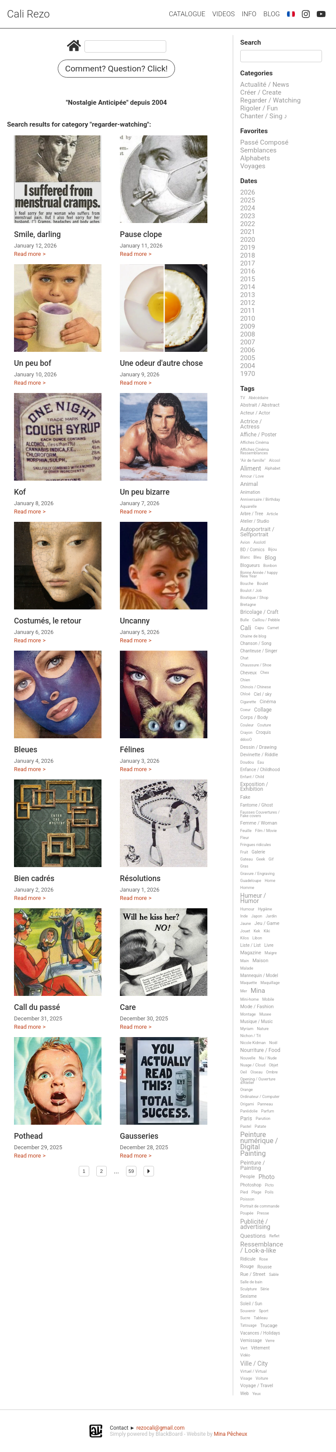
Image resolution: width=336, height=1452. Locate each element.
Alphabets (255, 158)
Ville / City (254, 1364)
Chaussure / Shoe (255, 665)
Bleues (25, 749)
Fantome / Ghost (256, 805)
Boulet (262, 583)
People (247, 1177)
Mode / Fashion (257, 1007)
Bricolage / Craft (259, 612)
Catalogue (187, 14)
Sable (274, 1274)
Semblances (258, 150)
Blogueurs (250, 565)
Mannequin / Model (259, 975)
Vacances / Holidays (260, 1333)
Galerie (258, 852)
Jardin (271, 916)
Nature (263, 1029)
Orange (246, 1089)
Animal (249, 484)
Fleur (244, 837)
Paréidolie (249, 1111)
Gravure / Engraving (257, 873)
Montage (248, 1014)
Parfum (267, 1111)
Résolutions (140, 878)
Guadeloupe (250, 880)
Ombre (272, 1072)
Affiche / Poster (258, 434)
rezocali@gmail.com (160, 1428)
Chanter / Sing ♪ (263, 116)
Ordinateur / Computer (260, 1096)
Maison (260, 961)
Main (244, 961)
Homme (247, 887)
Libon (257, 938)
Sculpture (248, 1289)
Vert (244, 1348)
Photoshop (250, 1185)
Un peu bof (32, 363)
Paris (246, 1118)
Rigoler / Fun (259, 108)
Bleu (257, 557)
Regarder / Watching (270, 100)
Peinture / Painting (252, 1165)
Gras (244, 866)
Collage (263, 710)
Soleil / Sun (251, 1304)
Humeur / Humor (253, 898)
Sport (264, 1311)
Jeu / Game (267, 923)
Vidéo (245, 1355)
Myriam (246, 1029)
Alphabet (272, 468)
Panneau (265, 1104)
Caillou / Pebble (266, 620)
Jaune (245, 923)
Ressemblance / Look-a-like (261, 1248)
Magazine (250, 953)
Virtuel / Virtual (253, 1371)
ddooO (246, 739)
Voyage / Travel (256, 1386)
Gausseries (139, 1136)
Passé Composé (264, 142)
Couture (264, 725)
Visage (246, 1378)
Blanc (245, 557)
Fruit (244, 852)
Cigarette (248, 702)
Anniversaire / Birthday (260, 499)
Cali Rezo (28, 14)
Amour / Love (252, 476)
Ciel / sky (263, 694)
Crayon (246, 732)
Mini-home (249, 999)
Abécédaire (258, 398)
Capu (259, 628)
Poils (269, 1192)
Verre (269, 1340)
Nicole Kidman (253, 1043)
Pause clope (141, 234)
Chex (264, 672)
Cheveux (248, 673)
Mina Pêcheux (230, 1434)
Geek (260, 859)
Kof (20, 492)
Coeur (245, 710)
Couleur (247, 725)
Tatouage (248, 1325)
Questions (253, 1236)
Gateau (246, 859)
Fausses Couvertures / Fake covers (260, 814)
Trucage (268, 1326)
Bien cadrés (34, 878)
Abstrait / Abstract (260, 405)
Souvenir (248, 1311)
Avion (245, 542)
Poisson (247, 1199)
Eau (260, 762)
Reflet (274, 1236)
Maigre (271, 953)
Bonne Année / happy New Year (258, 574)
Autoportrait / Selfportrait (257, 532)
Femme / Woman (258, 823)
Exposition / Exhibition (254, 787)
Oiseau (256, 1072)
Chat (244, 658)
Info (249, 14)
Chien (245, 680)
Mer (243, 991)
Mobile (268, 999)
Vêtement (260, 1348)
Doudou (247, 762)
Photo (267, 1177)
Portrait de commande (260, 1206)
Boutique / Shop (254, 597)
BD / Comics (252, 550)
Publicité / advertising (255, 1224)
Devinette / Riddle (259, 755)
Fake (245, 797)
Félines (132, 749)
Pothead (28, 1136)
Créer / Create (260, 92)
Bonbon (270, 565)
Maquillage (270, 983)
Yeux (256, 1393)
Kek (257, 931)
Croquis (263, 732)
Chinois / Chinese (255, 687)
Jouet (245, 931)
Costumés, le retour (47, 620)
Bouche (246, 583)
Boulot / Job (251, 590)
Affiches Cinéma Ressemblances (254, 451)
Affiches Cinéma (254, 442)
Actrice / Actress (251, 424)
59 (131, 1171)
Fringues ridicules (255, 844)
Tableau (261, 1318)
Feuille (246, 830)
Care (128, 1007)
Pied (244, 1192)
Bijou (272, 549)
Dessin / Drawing (258, 747)
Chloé (245, 694)
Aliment (250, 468)
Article (272, 514)
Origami (247, 1104)
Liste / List (250, 945)
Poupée (246, 1213)
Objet (273, 1065)
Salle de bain (251, 1282)
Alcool (274, 460)
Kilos (244, 938)
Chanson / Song (255, 643)
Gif (271, 859)
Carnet (273, 628)
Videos (223, 14)
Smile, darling (37, 234)
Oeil (243, 1072)
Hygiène (265, 909)
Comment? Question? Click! (116, 69)
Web (244, 1393)
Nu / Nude (268, 1058)
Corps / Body (254, 717)
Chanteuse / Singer (258, 651)
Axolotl (259, 542)
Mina (258, 991)
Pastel (245, 1126)
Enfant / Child (252, 777)
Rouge (247, 1266)
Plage (257, 1192)
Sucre (245, 1318)
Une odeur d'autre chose (161, 363)
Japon (256, 916)
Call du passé (37, 1007)
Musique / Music (256, 1021)
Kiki (267, 931)
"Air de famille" (253, 460)
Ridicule (248, 1259)
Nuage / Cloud (253, 1065)
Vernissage (251, 1340)
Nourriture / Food (260, 1050)
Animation (250, 492)
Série (264, 1289)
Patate (260, 1126)
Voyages (253, 166)
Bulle (244, 620)
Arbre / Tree (251, 514)
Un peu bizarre (145, 492)
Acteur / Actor (255, 413)
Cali (245, 628)
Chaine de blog (253, 636)
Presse (263, 1213)
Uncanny (135, 620)
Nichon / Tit (250, 1036)
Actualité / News (264, 85)
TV (242, 398)
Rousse (264, 1267)
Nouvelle (248, 1058)
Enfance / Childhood (260, 770)
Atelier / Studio (254, 521)
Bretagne (248, 604)
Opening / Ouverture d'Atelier (258, 1080)
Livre (268, 945)
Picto (269, 1185)
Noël (273, 1043)
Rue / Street (253, 1274)
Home (270, 880)
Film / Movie (266, 830)
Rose (263, 1259)
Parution (263, 1118)
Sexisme (248, 1296)
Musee (265, 1014)
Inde (244, 916)
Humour (247, 909)
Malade (246, 968)
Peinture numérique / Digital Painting (259, 1144)
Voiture (262, 1378)
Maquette (248, 983)
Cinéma (267, 702)
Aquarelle (248, 506)
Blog (271, 14)
